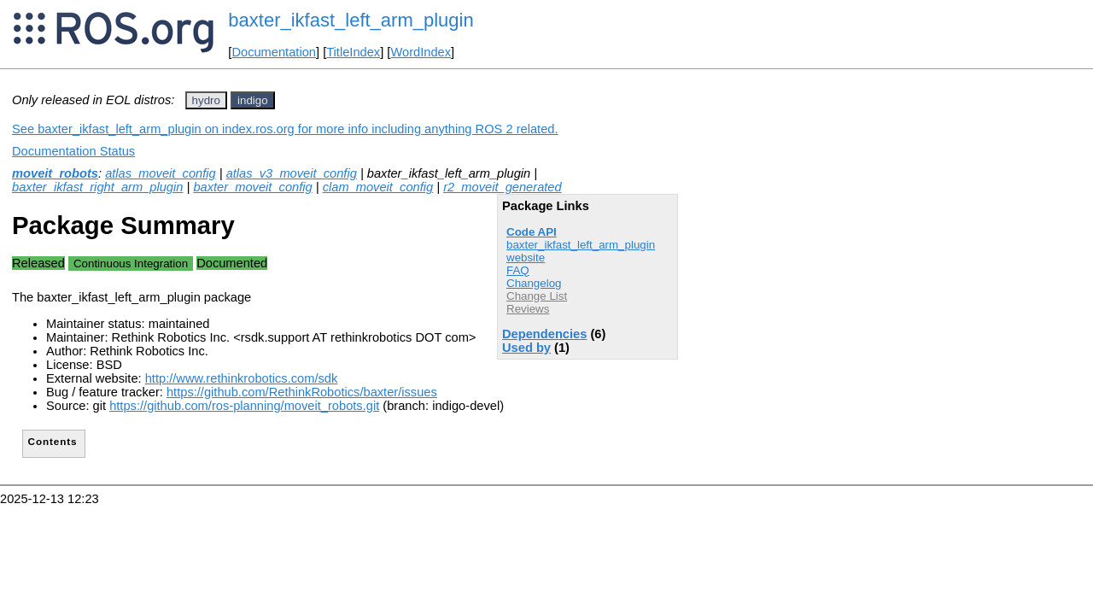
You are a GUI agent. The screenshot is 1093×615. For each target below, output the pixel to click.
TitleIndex (353, 52)
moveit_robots (55, 173)
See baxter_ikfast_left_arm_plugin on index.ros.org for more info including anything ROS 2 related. (285, 129)
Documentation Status (73, 151)
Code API (531, 232)
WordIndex (420, 52)
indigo (252, 100)
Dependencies (544, 334)
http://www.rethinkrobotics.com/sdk (241, 378)
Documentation (273, 52)
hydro (206, 100)
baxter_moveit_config (252, 187)
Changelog (533, 283)
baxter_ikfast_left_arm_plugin (350, 20)
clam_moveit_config (378, 187)
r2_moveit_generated (502, 187)
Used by (526, 347)
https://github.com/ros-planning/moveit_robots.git (244, 406)
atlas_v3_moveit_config (291, 173)
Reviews (527, 308)
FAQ (517, 270)
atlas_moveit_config (160, 173)
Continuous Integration (130, 263)
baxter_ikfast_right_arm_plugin (97, 187)
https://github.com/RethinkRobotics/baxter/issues (302, 392)
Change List (536, 296)
